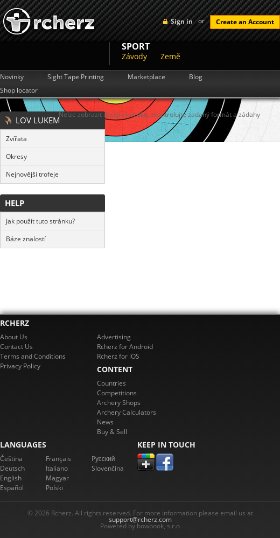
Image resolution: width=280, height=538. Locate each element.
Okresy (16, 156)
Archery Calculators (126, 412)
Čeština (11, 458)
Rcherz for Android (125, 346)
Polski (54, 487)
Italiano (57, 468)
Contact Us (16, 346)
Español (12, 487)
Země (170, 56)
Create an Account (245, 21)
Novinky (12, 77)
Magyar (57, 478)
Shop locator (19, 90)
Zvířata (16, 138)
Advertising (114, 336)
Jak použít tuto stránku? (40, 221)
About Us (13, 336)
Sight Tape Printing (75, 77)
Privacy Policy (20, 366)
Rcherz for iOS (118, 356)
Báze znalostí (26, 238)
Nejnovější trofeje (32, 174)
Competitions (117, 392)
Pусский (103, 458)
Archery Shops (119, 402)
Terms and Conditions (33, 356)
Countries (111, 383)
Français (58, 458)
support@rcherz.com (140, 519)
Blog (195, 77)
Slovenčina (108, 468)
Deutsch (12, 468)
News (105, 422)
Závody (134, 56)
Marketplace (146, 77)
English (11, 478)
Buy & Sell (112, 431)
